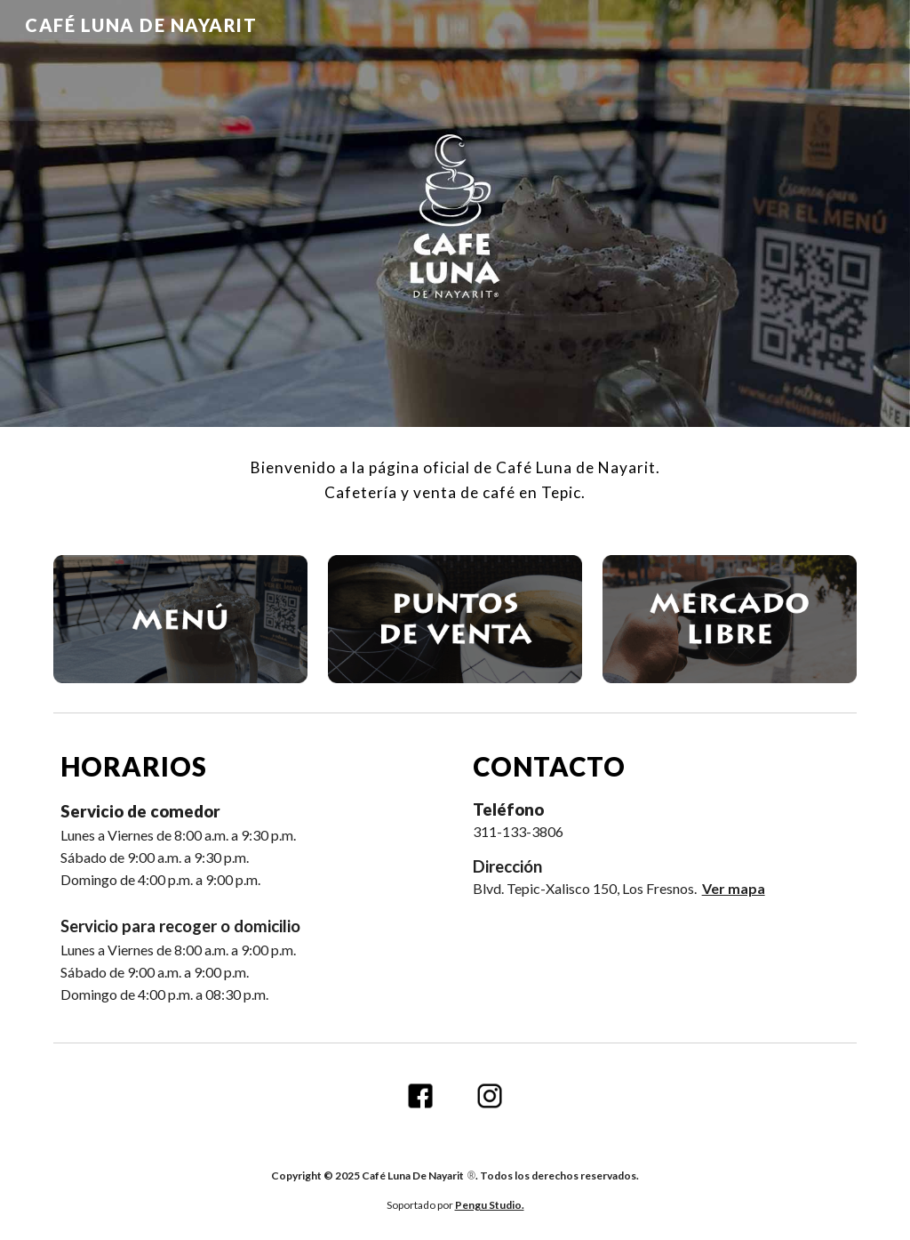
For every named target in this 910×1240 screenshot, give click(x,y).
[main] (455, 480)
